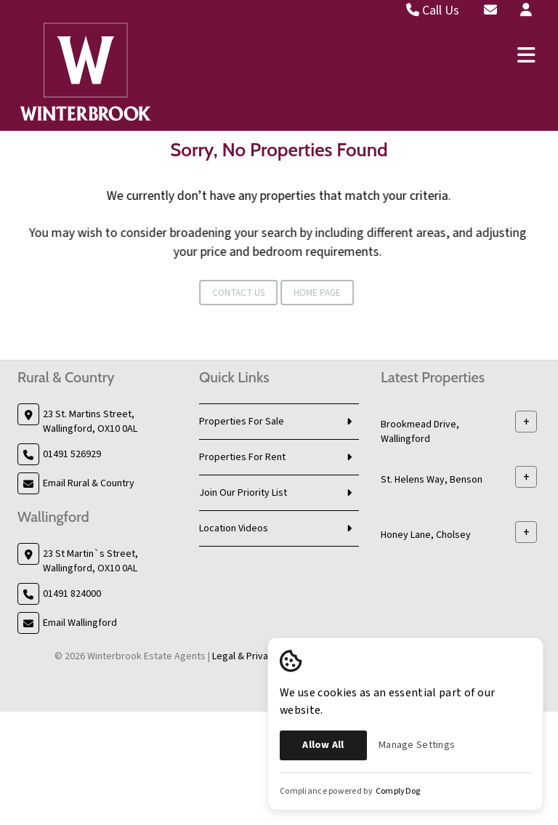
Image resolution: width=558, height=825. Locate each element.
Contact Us (214, 292)
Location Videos (233, 528)
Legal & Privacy (245, 656)
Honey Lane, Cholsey (426, 535)
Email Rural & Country (88, 483)
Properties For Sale (241, 421)
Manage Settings (417, 745)
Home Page (293, 292)
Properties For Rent (242, 457)
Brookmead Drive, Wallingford (420, 431)
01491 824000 (72, 594)
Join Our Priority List (243, 493)
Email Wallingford (80, 623)
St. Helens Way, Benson (431, 479)
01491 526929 (72, 454)
